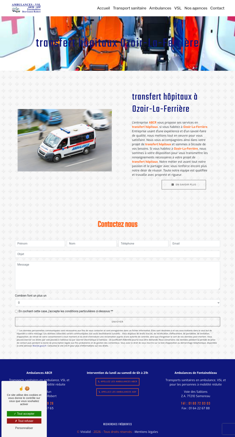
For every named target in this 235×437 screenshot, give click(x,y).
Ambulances (160, 8)
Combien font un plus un (31, 295)
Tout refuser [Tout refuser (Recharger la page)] (24, 420)
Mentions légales (146, 432)
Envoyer (117, 321)
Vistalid (85, 432)
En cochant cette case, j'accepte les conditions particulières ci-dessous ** (66, 311)
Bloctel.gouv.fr (39, 345)
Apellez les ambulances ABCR (117, 381)
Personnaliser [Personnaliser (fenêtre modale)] (24, 428)
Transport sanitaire (129, 8)
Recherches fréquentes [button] (117, 424)
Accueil (103, 8)
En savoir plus (183, 184)
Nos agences (196, 8)
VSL (177, 8)
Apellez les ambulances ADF (118, 392)
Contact (217, 8)
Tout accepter (24, 413)
